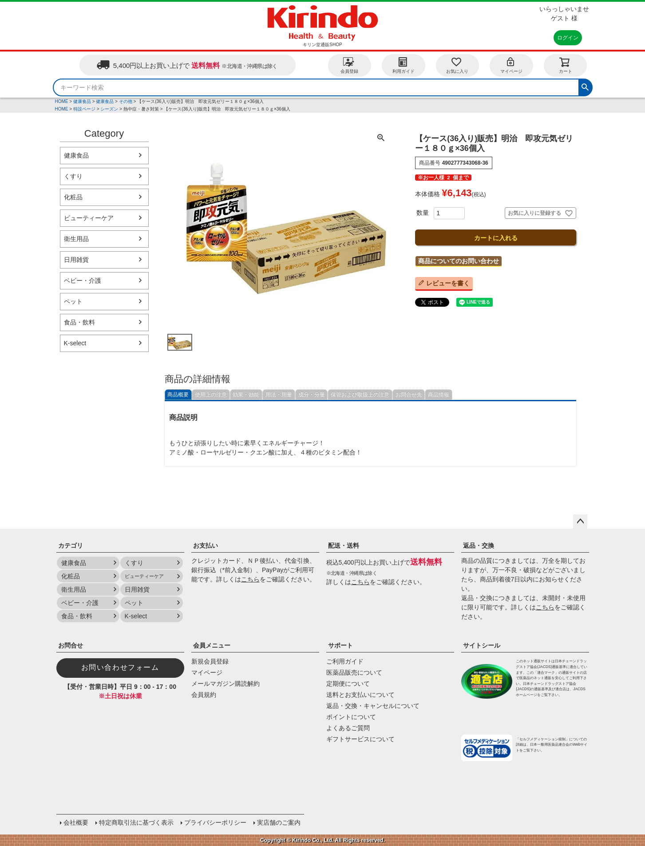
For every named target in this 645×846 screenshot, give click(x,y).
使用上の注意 (211, 394)
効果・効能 (246, 394)
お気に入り (457, 65)
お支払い (205, 545)
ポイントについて (351, 716)
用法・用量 (278, 394)
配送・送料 (343, 545)
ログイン (567, 38)
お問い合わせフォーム (120, 667)
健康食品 (82, 101)
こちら (250, 579)
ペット (73, 301)
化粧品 (73, 197)
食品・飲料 (79, 322)
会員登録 (349, 65)
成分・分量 (311, 394)
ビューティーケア (89, 217)
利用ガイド (403, 65)
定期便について (348, 683)
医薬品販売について (354, 672)
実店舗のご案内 (279, 822)
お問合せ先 (409, 394)
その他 (125, 101)
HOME (61, 101)
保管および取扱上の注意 (360, 394)
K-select (75, 343)
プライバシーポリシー (215, 822)
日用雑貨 (76, 259)
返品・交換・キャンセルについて (372, 705)
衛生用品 (76, 238)
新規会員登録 (210, 661)
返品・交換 (478, 545)
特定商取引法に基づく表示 (136, 822)
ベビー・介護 (82, 280)
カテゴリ (70, 545)
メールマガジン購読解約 (225, 683)
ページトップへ (580, 521)
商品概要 (178, 394)
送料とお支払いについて (360, 694)
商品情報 (438, 394)
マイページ (511, 65)
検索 (585, 86)
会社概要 (75, 822)
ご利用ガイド (345, 661)
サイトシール (481, 645)
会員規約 (203, 694)
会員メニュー (211, 645)
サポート (340, 645)
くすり (73, 176)
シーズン (109, 109)
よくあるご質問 (348, 727)
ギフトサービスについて (360, 739)
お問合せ (70, 645)
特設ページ (84, 109)
